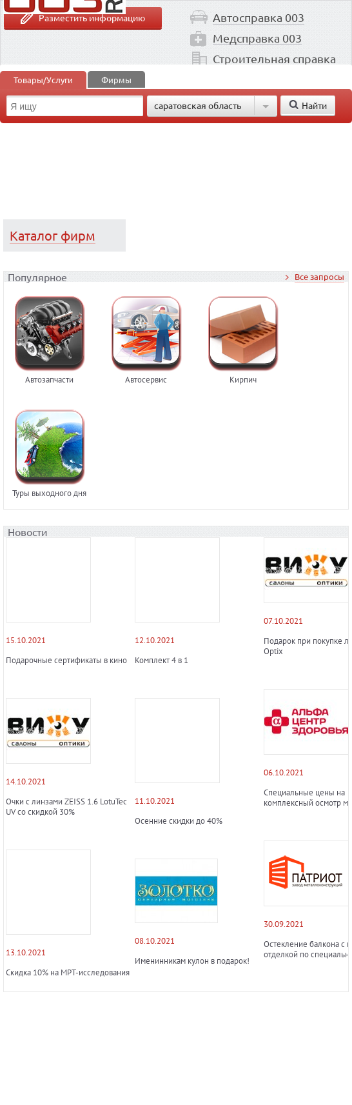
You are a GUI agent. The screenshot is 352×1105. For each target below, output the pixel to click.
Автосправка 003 (258, 17)
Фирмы (116, 79)
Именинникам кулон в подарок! (192, 961)
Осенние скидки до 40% (178, 821)
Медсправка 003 (257, 38)
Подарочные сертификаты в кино (66, 660)
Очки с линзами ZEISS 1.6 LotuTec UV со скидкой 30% (66, 807)
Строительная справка (274, 58)
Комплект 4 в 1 (161, 660)
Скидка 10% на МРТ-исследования (68, 973)
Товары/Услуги (43, 79)
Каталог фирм (52, 235)
